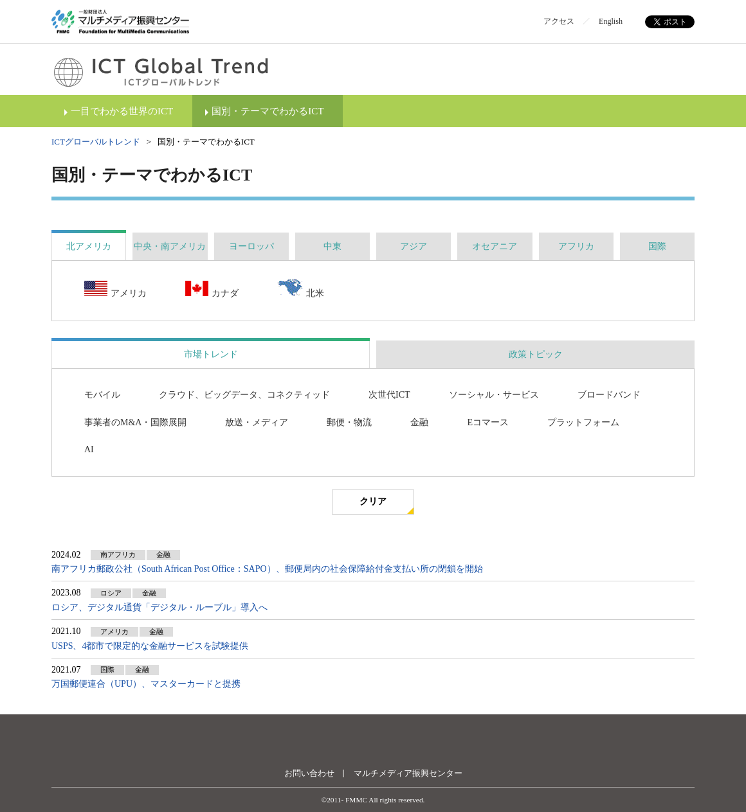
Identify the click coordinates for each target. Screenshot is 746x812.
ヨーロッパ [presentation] (251, 246)
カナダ (212, 290)
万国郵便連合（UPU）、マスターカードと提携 (146, 684)
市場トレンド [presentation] (211, 354)
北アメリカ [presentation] (88, 246)
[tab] (88, 246)
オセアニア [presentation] (494, 246)
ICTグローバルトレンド (95, 141)
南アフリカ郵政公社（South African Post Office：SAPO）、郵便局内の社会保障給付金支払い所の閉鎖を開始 (267, 569)
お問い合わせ (309, 773)
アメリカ (115, 290)
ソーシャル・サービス (494, 395)
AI (89, 449)
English (611, 21)
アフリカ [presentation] (576, 246)
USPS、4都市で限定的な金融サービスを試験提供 (149, 646)
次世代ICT (389, 395)
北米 (300, 289)
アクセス (558, 21)
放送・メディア (256, 422)
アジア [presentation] (413, 246)
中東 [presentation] (332, 246)
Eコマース (488, 422)
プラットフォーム (583, 422)
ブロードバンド (609, 395)
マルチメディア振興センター (408, 773)
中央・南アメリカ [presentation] (170, 246)
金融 (419, 422)
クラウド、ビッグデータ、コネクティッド (244, 395)
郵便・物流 (349, 422)
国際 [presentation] (657, 246)
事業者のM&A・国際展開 (135, 422)
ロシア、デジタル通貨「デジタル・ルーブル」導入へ (159, 607)
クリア (373, 501)
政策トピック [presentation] (536, 354)
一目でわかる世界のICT (122, 111)
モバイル (102, 395)
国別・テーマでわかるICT (267, 111)
